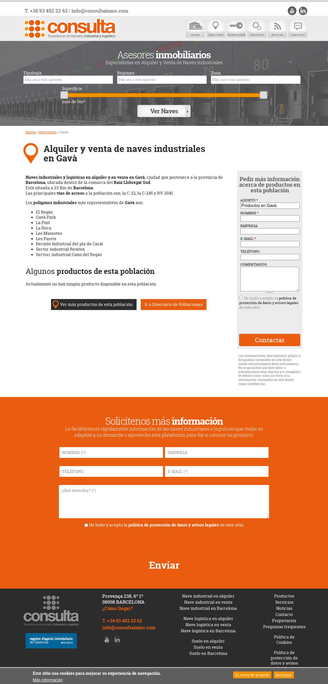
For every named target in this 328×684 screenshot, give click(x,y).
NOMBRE (249, 212)
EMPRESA (249, 225)
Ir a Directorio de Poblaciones (173, 304)
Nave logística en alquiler (208, 618)
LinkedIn (303, 10)
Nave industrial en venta (208, 601)
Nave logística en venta (208, 624)
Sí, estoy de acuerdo (252, 674)
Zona (216, 73)
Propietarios (236, 28)
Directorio (215, 28)
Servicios (256, 28)
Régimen (126, 73)
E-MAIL (248, 238)
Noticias (277, 28)
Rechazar (284, 674)
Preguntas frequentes (284, 626)
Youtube (292, 10)
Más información (48, 680)
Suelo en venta (208, 646)
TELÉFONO (250, 251)
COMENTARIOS (253, 264)
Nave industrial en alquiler (208, 595)
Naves (195, 28)
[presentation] (269, 321)
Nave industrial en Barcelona (208, 608)
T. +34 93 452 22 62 (46, 11)
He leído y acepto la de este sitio (268, 302)
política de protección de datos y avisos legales (268, 300)
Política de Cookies (284, 639)
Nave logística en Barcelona (208, 630)
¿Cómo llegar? (117, 608)
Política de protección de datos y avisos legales (284, 660)
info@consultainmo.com (99, 11)
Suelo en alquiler (208, 640)
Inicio (31, 131)
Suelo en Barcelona (208, 653)
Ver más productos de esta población (96, 304)
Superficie (72, 88)
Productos (284, 595)
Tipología (32, 73)
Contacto (298, 28)
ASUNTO (249, 199)
